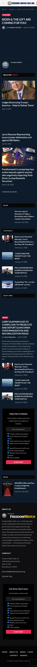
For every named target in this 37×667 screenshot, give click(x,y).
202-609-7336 (7, 576)
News (5, 318)
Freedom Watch (14, 27)
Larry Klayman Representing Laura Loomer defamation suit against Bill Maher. (17, 137)
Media (23, 652)
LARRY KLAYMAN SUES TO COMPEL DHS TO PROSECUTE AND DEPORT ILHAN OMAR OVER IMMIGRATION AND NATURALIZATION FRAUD (17, 327)
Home (4, 652)
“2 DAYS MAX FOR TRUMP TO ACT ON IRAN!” (22, 256)
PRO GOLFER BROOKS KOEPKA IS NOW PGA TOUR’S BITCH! (24, 270)
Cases (30, 652)
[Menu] (3, 3)
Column (6, 15)
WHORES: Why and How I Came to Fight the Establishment (24, 485)
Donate (23, 655)
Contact (14, 655)
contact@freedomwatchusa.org (14, 571)
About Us (13, 652)
